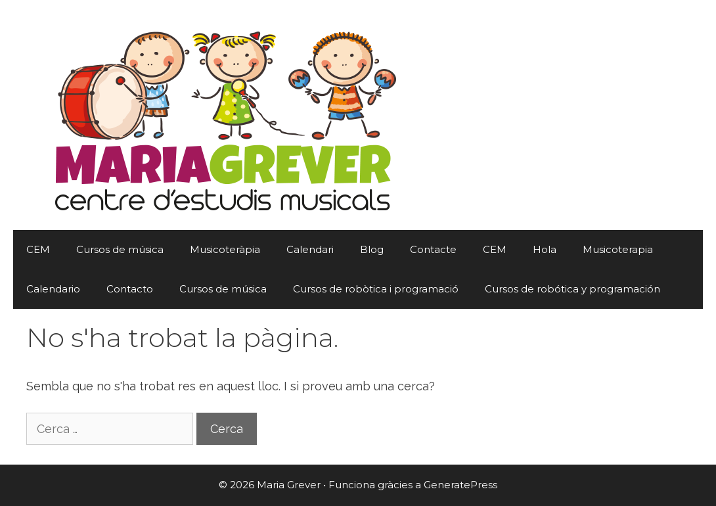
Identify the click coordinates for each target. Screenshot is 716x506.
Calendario (53, 289)
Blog (372, 249)
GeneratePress (460, 484)
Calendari (310, 249)
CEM (38, 249)
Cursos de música (120, 249)
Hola (544, 249)
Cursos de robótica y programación (572, 289)
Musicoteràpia (225, 249)
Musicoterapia (618, 249)
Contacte (433, 249)
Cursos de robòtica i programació (376, 289)
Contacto (129, 289)
